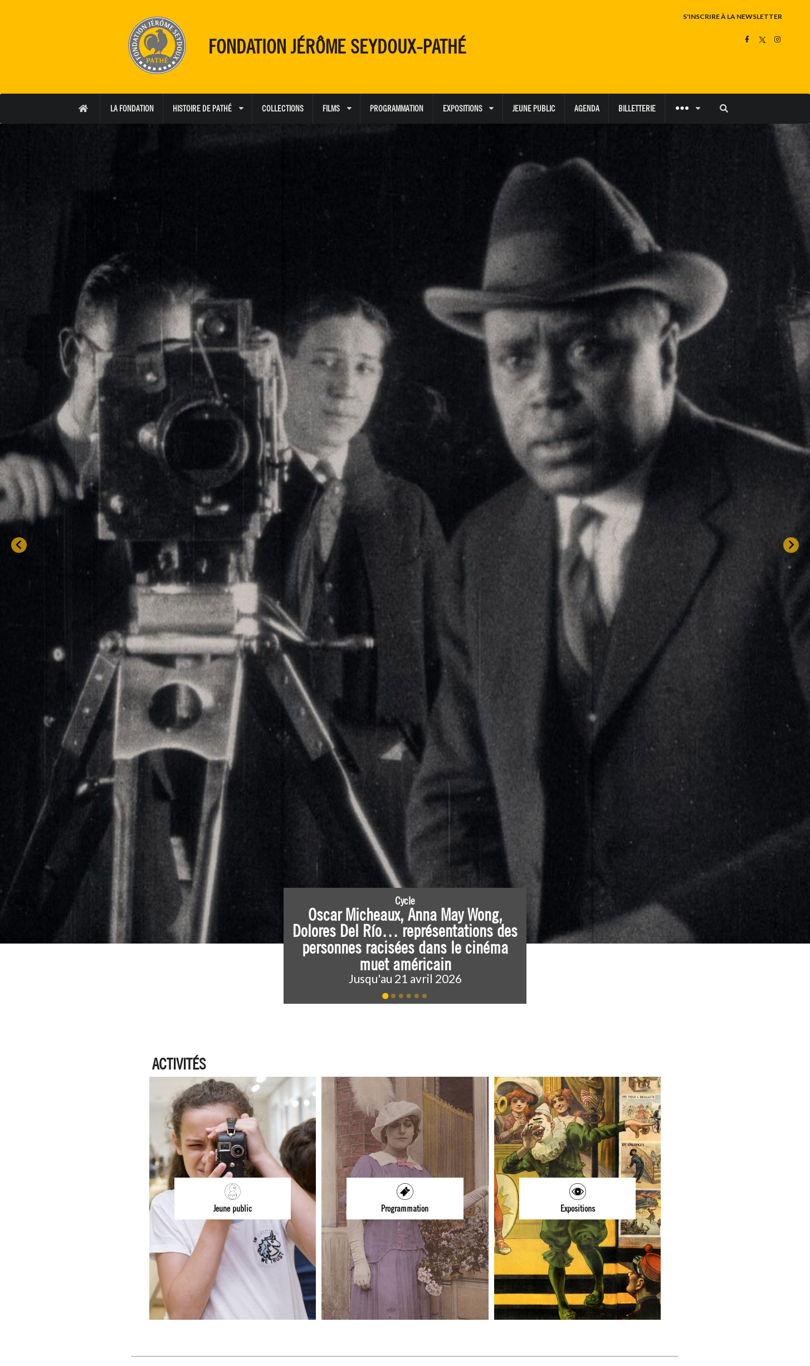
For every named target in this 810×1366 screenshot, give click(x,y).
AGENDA (586, 108)
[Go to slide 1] (385, 996)
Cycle (405, 901)
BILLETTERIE (637, 108)
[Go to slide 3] (401, 996)
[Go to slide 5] (416, 996)
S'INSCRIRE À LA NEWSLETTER (732, 16)
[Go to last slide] (19, 545)
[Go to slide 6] (424, 996)
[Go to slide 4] (409, 996)
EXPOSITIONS (468, 108)
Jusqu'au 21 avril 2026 (404, 978)
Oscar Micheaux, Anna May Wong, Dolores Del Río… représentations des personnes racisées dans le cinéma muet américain (406, 938)
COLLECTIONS (283, 108)
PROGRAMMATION (396, 108)
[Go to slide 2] (393, 996)
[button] (405, 946)
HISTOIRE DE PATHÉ (208, 108)
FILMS (337, 108)
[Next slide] (791, 545)
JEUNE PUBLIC (534, 108)
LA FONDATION (132, 108)
